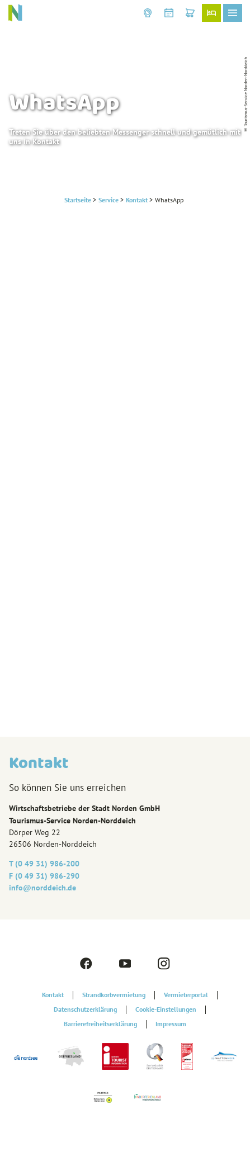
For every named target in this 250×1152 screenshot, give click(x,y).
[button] (147, 13)
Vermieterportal (186, 995)
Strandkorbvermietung (113, 995)
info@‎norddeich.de (42, 888)
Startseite (77, 200)
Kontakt (137, 200)
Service (108, 200)
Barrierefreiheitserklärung (100, 1024)
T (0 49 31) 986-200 (44, 864)
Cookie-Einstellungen (165, 1009)
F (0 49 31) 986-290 (44, 876)
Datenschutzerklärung (85, 1009)
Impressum (170, 1024)
